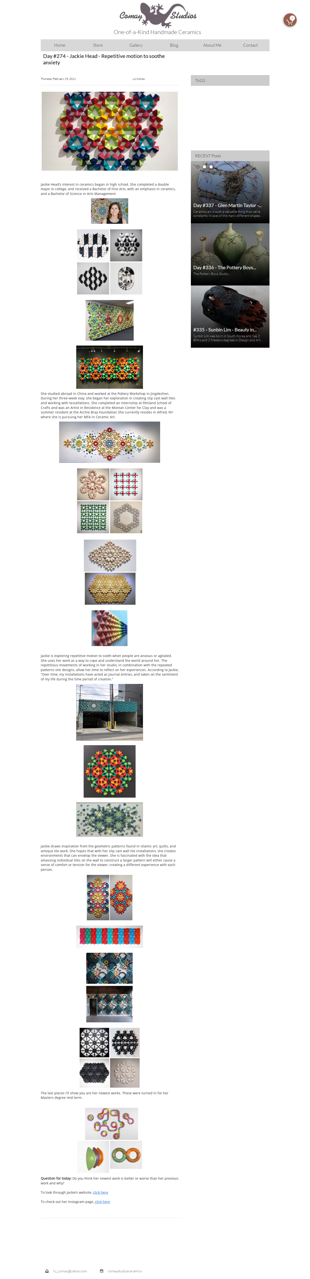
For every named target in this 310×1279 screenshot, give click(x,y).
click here (100, 1192)
